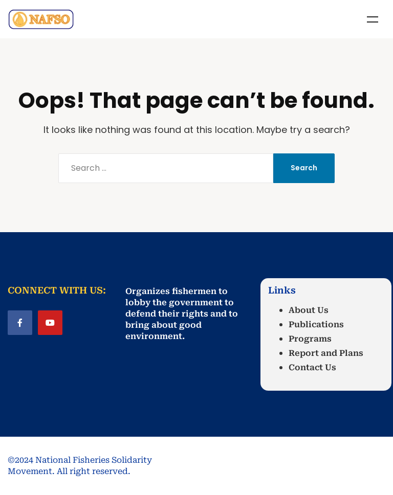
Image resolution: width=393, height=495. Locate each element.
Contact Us (312, 367)
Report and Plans (326, 353)
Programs (310, 339)
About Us (309, 310)
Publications (316, 324)
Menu (372, 19)
